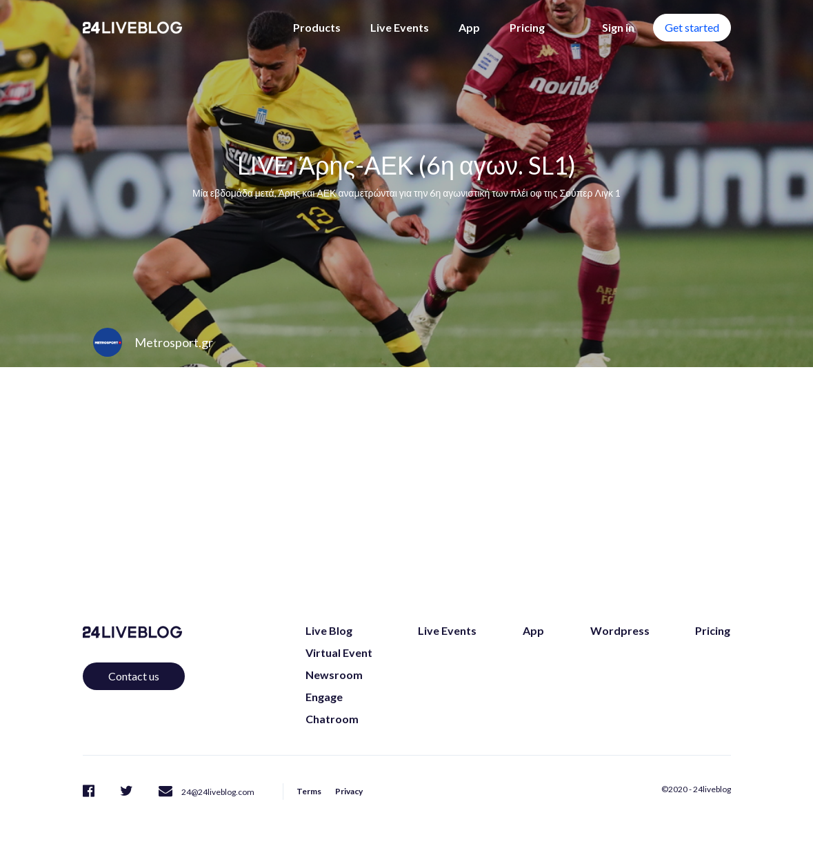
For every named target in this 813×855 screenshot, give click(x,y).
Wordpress (620, 630)
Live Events (399, 27)
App (469, 27)
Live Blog (328, 630)
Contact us (133, 675)
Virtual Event (338, 652)
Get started (692, 27)
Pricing (527, 27)
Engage (324, 696)
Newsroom (334, 674)
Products (317, 27)
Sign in (618, 27)
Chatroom (332, 718)
